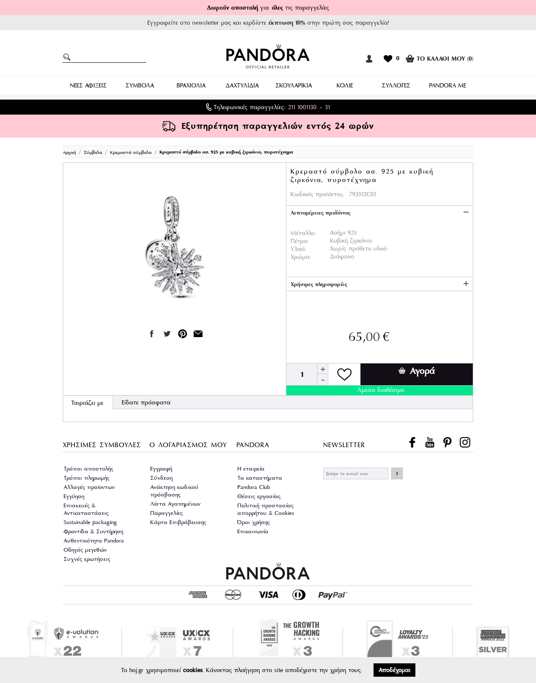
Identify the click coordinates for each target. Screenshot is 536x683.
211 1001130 (302, 107)
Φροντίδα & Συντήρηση (93, 531)
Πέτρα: (300, 241)
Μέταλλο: (303, 233)
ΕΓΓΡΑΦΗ (397, 473)
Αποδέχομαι (394, 670)
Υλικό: (298, 249)
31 (327, 107)
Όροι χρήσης (253, 522)
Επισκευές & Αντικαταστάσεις (86, 509)
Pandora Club (253, 487)
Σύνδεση (161, 477)
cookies (193, 670)
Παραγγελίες (166, 513)
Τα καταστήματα (259, 477)
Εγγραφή (161, 468)
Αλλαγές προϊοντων (89, 487)
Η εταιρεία (251, 468)
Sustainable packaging (90, 522)
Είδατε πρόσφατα (146, 402)
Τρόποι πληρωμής (86, 477)
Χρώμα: (301, 257)
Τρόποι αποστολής (88, 468)
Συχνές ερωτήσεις (87, 559)
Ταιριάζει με (87, 403)
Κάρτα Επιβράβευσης (178, 522)
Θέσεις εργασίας (259, 496)
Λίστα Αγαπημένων (175, 503)
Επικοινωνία (252, 531)
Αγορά (416, 371)
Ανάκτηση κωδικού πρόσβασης (174, 490)
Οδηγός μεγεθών (85, 549)
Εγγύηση (74, 496)
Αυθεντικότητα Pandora (94, 540)
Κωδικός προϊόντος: (317, 194)
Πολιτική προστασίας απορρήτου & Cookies (265, 509)
